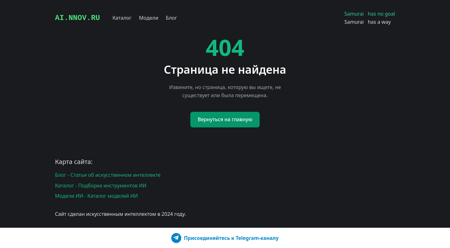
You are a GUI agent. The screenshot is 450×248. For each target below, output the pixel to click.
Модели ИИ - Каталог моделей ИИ (96, 195)
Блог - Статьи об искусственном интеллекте (108, 174)
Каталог (122, 17)
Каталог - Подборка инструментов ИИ (101, 185)
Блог (171, 17)
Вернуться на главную (225, 119)
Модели (148, 17)
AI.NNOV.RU (77, 18)
